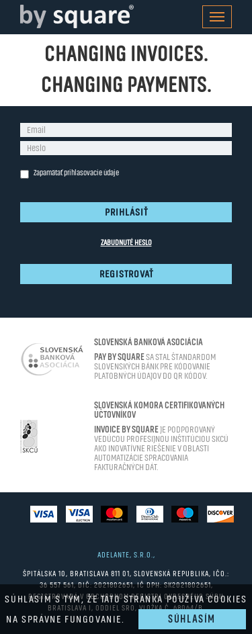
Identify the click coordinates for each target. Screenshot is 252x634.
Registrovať (126, 274)
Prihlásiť (126, 212)
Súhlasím (192, 619)
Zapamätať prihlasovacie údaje (69, 174)
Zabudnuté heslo (126, 242)
